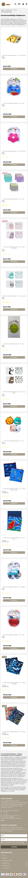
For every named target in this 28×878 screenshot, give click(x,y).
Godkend (14, 847)
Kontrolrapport (6, 868)
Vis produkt (14, 68)
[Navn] (14, 835)
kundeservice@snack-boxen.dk (11, 815)
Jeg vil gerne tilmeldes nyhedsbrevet (13, 842)
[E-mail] (14, 839)
